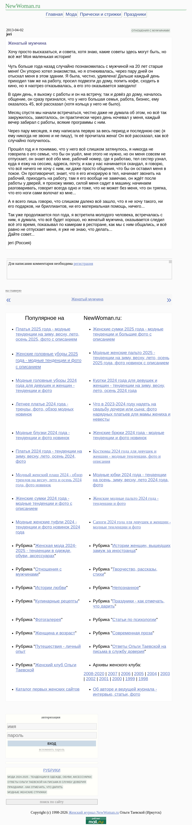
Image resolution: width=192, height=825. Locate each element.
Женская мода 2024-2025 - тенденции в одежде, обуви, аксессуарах (46, 550)
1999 (130, 678)
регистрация (83, 264)
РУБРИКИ (51, 770)
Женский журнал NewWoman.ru (94, 812)
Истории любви (50, 587)
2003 (165, 673)
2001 (104, 678)
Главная (54, 14)
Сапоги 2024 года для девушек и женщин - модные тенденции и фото (132, 524)
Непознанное (125, 587)
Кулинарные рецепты (56, 601)
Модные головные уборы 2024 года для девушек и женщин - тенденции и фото (46, 385)
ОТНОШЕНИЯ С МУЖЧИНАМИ (151, 30)
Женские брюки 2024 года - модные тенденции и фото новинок (128, 435)
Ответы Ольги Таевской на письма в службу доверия (129, 649)
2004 (152, 673)
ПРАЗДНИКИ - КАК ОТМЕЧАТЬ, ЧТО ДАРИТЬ (35, 787)
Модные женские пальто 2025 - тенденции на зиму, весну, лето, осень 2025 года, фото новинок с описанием (131, 357)
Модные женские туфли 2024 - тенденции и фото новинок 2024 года (48, 527)
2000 (117, 678)
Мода (71, 14)
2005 (139, 673)
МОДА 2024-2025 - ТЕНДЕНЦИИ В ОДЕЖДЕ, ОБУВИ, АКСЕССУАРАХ (50, 777)
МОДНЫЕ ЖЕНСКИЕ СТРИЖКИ (27, 792)
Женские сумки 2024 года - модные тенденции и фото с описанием (44, 503)
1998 (143, 678)
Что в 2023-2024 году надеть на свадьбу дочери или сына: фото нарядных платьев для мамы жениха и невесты (131, 412)
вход (51, 743)
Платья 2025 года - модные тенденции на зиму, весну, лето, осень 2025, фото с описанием (47, 334)
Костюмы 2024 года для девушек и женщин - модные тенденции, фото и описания (127, 456)
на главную (14, 290)
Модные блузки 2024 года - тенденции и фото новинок (43, 435)
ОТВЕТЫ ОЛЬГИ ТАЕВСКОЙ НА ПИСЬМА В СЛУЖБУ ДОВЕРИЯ (47, 782)
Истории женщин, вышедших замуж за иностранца (132, 548)
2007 (113, 673)
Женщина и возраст (55, 632)
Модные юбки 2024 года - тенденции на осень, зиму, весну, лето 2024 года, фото (131, 479)
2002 (91, 678)
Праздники (135, 14)
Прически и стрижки (100, 14)
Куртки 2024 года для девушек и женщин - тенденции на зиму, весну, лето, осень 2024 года (129, 385)
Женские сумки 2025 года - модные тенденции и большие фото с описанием (128, 334)
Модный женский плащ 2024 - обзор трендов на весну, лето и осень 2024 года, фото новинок (49, 479)
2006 (126, 673)
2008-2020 (94, 673)
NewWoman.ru (22, 6)
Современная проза (132, 632)
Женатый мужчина (87, 299)
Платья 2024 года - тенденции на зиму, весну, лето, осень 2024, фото (49, 456)
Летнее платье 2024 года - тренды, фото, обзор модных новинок (45, 409)
